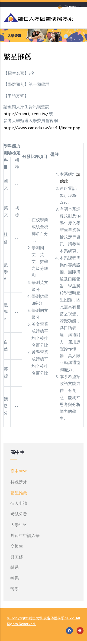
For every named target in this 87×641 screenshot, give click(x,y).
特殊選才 (18, 482)
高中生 (18, 471)
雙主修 (16, 557)
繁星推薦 (18, 493)
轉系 (14, 578)
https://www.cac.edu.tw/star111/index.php (41, 128)
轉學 (14, 589)
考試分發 (18, 514)
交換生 (16, 546)
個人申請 (18, 504)
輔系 (14, 568)
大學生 (18, 525)
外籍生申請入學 (25, 536)
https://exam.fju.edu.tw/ (25, 114)
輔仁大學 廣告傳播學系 (46, 618)
